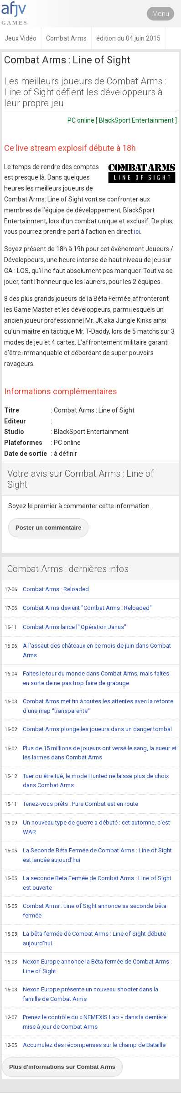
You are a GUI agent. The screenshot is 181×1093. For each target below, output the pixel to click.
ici (137, 231)
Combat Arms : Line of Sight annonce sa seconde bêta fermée (85, 910)
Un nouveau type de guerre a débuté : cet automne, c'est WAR (87, 827)
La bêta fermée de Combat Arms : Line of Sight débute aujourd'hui (85, 938)
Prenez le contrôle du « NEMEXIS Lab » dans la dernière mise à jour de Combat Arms (85, 1021)
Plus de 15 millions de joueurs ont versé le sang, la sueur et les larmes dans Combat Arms (90, 752)
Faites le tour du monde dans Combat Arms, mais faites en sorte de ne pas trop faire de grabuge (87, 678)
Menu (160, 14)
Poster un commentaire (49, 527)
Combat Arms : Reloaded (47, 589)
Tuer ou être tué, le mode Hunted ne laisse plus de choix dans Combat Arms (87, 780)
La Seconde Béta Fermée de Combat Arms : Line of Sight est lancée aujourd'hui (88, 854)
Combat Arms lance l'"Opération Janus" (65, 627)
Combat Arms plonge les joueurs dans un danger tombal (88, 729)
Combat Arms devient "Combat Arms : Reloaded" (78, 608)
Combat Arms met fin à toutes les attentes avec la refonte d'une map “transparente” (89, 705)
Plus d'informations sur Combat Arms (62, 1066)
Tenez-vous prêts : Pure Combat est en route (71, 804)
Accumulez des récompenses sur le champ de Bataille (85, 1045)
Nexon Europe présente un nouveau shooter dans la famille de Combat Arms (81, 993)
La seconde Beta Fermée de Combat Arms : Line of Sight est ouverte (88, 882)
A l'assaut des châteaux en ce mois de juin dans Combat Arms (88, 650)
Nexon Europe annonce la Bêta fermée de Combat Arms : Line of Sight (88, 966)
